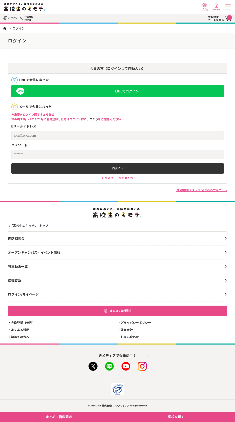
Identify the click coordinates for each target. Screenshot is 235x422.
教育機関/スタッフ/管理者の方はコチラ (201, 190)
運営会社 (126, 330)
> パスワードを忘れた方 (117, 178)
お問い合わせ (129, 337)
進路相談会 (16, 238)
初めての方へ (20, 337)
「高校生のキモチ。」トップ (29, 225)
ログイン (117, 168)
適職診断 (14, 280)
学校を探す (200, 416)
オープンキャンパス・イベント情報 (34, 252)
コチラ (94, 119)
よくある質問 (20, 330)
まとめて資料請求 (117, 311)
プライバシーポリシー (135, 322)
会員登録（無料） (23, 322)
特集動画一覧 (18, 266)
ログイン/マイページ (23, 294)
